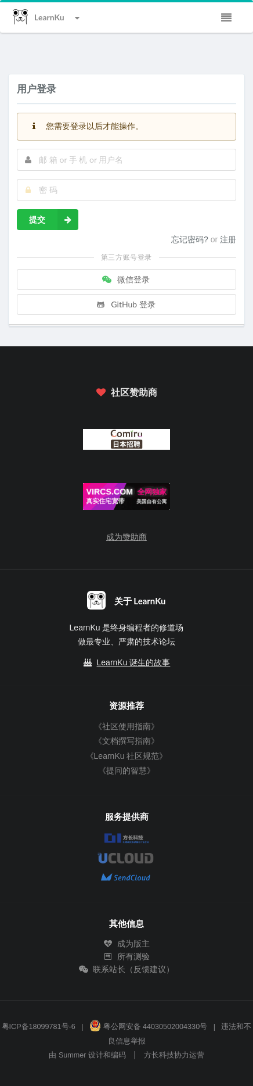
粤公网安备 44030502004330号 (148, 1027)
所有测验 (126, 956)
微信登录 (125, 279)
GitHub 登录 (125, 304)
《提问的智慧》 (126, 770)
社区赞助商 (126, 391)
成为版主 (126, 943)
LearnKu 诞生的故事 (134, 662)
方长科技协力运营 (174, 1055)
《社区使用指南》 (126, 726)
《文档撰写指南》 (126, 740)
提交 (53, 219)
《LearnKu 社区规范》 (127, 756)
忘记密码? (191, 239)
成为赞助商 (126, 537)
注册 (228, 239)
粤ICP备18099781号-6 (38, 1027)
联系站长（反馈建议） (126, 969)
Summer (72, 1055)
